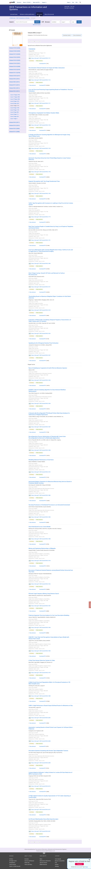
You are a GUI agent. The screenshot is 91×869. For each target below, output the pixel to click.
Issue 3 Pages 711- (14, 114)
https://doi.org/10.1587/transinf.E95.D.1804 (40, 263)
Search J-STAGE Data (14, 866)
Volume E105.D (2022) (14, 60)
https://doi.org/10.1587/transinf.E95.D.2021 (40, 831)
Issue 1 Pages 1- (14, 118)
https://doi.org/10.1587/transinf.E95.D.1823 (40, 333)
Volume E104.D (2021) (14, 63)
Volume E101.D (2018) (14, 72)
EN (77, 2)
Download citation (67, 35)
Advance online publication (27, 14)
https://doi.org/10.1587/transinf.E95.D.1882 (40, 495)
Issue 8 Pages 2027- (14, 103)
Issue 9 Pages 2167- (14, 101)
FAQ (56, 862)
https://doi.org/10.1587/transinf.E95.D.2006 (40, 741)
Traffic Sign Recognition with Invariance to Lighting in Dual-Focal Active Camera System (51, 203)
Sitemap (57, 866)
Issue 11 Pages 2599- (15, 97)
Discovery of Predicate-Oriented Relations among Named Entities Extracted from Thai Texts (51, 571)
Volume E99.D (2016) (14, 78)
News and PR (36, 2)
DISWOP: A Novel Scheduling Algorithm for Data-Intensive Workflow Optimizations (47, 390)
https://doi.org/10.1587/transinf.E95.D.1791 (40, 240)
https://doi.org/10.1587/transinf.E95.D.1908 (40, 539)
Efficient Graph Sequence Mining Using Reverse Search (44, 593)
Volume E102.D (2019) (14, 69)
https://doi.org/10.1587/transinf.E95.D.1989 (40, 696)
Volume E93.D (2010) (14, 125)
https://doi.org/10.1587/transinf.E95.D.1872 (40, 472)
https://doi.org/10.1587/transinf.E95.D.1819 (40, 310)
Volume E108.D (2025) (14, 51)
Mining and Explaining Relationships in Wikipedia (42, 548)
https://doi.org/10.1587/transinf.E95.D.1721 (40, 58)
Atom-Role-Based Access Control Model (39, 526)
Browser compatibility (60, 860)
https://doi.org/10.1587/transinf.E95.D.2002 (40, 717)
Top (44, 853)
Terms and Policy (28, 864)
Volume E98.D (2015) (14, 82)
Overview (27, 859)
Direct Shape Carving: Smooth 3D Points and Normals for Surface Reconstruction (47, 273)
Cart (73, 2)
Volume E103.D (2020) (14, 66)
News (41, 859)
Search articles (12, 864)
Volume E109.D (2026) (14, 48)
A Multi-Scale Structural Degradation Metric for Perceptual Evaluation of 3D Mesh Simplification (49, 683)
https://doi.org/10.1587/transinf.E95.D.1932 (40, 584)
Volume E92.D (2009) (14, 128)
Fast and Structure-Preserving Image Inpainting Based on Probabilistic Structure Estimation (51, 90)
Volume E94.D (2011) (14, 122)
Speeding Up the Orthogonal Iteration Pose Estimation (43, 343)
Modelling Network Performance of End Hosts (41, 460)
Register (79, 864)
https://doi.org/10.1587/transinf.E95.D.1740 (40, 125)
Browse (19, 2)
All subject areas (13, 860)
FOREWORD (32, 49)
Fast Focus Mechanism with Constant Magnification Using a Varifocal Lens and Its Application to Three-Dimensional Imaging (51, 250)
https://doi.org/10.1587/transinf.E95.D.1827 (40, 355)
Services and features (29, 860)
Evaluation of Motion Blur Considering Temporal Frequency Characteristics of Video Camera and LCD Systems (50, 320)
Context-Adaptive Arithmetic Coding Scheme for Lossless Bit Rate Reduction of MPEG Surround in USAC (50, 773)
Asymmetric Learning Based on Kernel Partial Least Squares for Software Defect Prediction (51, 728)
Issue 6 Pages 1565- (14, 107)
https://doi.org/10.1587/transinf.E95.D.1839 (40, 403)
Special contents (43, 862)
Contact (56, 864)
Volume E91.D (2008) (14, 131)
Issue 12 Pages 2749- (15, 94)
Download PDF (42, 63)
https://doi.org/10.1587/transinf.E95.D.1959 (40, 627)
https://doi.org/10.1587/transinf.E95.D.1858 (40, 450)
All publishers (12, 862)
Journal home (13, 14)
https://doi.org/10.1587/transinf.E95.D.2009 (40, 762)
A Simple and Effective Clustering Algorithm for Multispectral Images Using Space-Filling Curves (49, 135)
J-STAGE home (12, 18)
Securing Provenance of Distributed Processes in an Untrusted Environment (49, 505)
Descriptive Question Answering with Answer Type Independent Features (48, 750)
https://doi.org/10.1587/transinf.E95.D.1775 (40, 216)
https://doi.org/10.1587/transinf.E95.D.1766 (40, 193)
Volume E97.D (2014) (14, 85)
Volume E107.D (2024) (14, 54)
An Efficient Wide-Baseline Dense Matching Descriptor (43, 819)
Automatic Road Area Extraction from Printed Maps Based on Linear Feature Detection (50, 158)
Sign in (68, 2)
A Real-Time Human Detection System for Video (42, 660)
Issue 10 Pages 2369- (15, 99)
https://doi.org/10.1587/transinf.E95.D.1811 (40, 286)
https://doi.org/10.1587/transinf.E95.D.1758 (40, 171)
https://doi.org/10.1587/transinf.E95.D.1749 (40, 148)
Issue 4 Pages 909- (14, 112)
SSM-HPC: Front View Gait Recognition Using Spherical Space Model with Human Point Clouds (49, 637)
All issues (39, 14)
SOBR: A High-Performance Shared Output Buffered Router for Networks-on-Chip (51, 705)
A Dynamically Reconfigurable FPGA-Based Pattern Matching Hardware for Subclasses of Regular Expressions (49, 413)
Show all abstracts (77, 35)
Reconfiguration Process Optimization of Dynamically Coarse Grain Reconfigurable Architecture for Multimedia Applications (47, 437)
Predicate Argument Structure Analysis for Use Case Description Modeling (49, 615)
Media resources (43, 864)
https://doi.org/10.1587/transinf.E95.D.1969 (40, 651)
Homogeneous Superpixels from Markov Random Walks (44, 113)
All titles (11, 859)
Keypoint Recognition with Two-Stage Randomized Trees (44, 181)
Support (44, 2)
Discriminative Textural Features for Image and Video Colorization (47, 68)
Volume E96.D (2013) (14, 88)
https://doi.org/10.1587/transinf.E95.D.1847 (40, 426)
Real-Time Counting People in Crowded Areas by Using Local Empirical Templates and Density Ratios (51, 227)
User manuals (58, 859)
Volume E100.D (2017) (14, 75)
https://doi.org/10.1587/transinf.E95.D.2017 (40, 809)
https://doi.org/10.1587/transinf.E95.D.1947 (40, 605)
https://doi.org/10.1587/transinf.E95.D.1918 (40, 560)
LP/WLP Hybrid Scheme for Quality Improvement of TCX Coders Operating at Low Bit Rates (50, 796)
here (87, 867)
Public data (27, 862)
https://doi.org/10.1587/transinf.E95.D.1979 (40, 672)
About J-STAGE (27, 2)
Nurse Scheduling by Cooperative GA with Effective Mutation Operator (48, 368)
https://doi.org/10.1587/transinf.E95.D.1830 (40, 380)
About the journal (49, 14)
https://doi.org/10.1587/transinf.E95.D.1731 (40, 103)
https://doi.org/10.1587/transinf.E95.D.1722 (40, 80)
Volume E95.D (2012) (14, 91)
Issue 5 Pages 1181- (14, 110)
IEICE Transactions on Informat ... (23, 18)
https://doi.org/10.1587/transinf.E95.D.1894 (40, 517)
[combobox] (55, 21)
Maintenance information (45, 860)
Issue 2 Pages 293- (14, 116)
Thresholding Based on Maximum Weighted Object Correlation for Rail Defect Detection (50, 297)
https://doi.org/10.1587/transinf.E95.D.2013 (40, 786)
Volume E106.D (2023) (14, 57)
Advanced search (36, 24)
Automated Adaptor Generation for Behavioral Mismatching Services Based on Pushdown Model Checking (50, 482)
